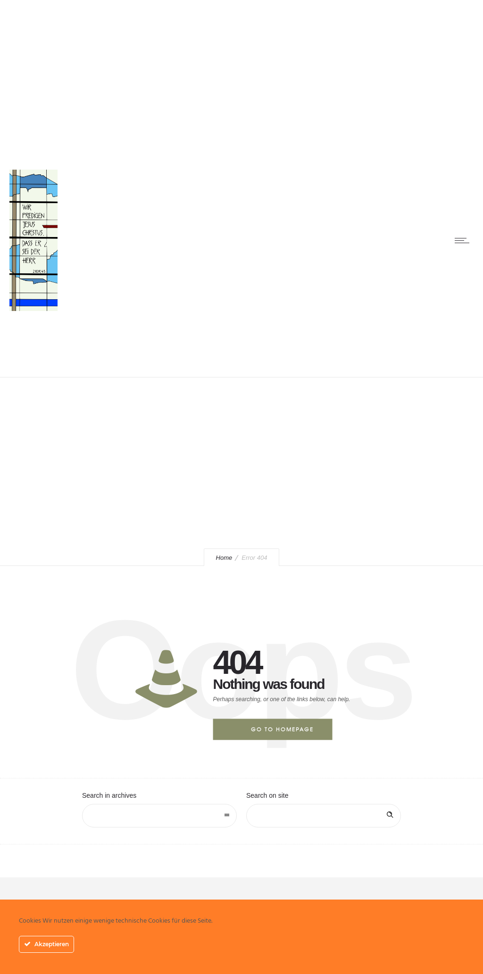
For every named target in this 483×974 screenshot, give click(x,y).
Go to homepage (282, 729)
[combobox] (159, 815)
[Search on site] (323, 815)
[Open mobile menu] (464, 240)
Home (224, 557)
